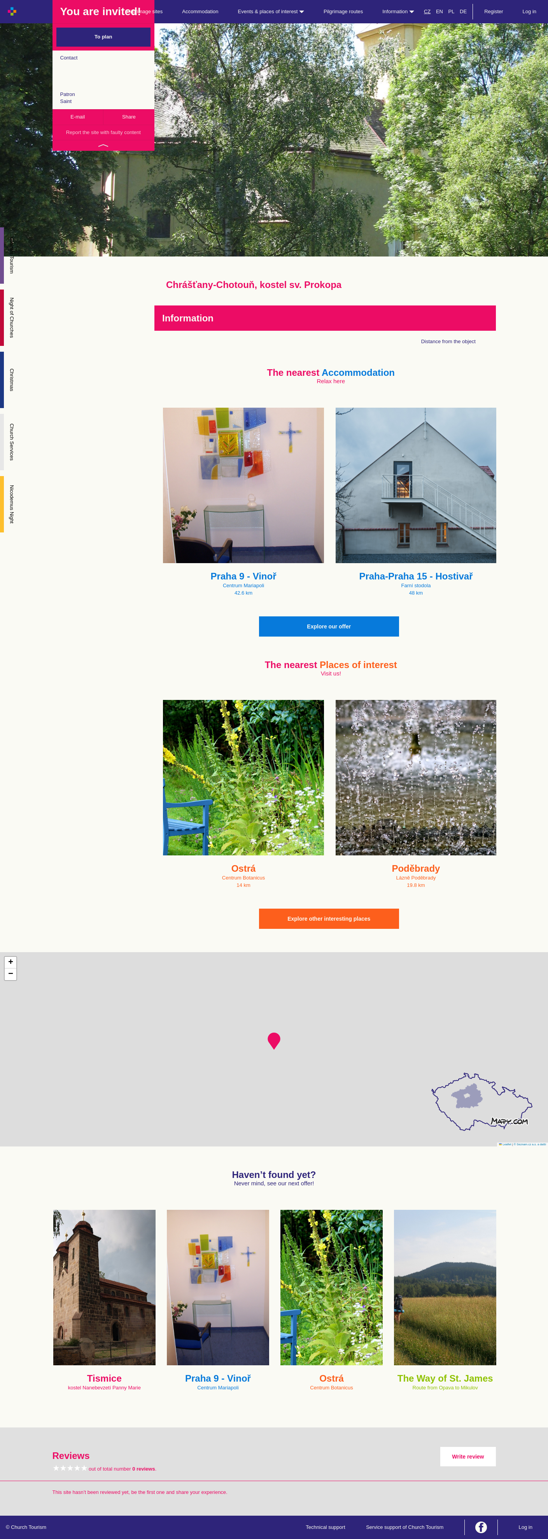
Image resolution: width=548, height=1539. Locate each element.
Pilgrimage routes (343, 11)
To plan (103, 37)
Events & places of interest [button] (271, 11)
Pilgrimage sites (145, 11)
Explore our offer (329, 626)
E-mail (77, 117)
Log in (529, 11)
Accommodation (200, 11)
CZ (427, 11)
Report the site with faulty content (103, 132)
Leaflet (505, 1144)
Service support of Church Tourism (404, 1527)
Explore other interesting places (328, 919)
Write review (468, 1457)
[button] (274, 1041)
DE (463, 11)
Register (493, 11)
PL (451, 11)
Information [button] (398, 11)
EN (439, 11)
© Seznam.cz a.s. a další (530, 1144)
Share (129, 117)
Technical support (325, 1527)
